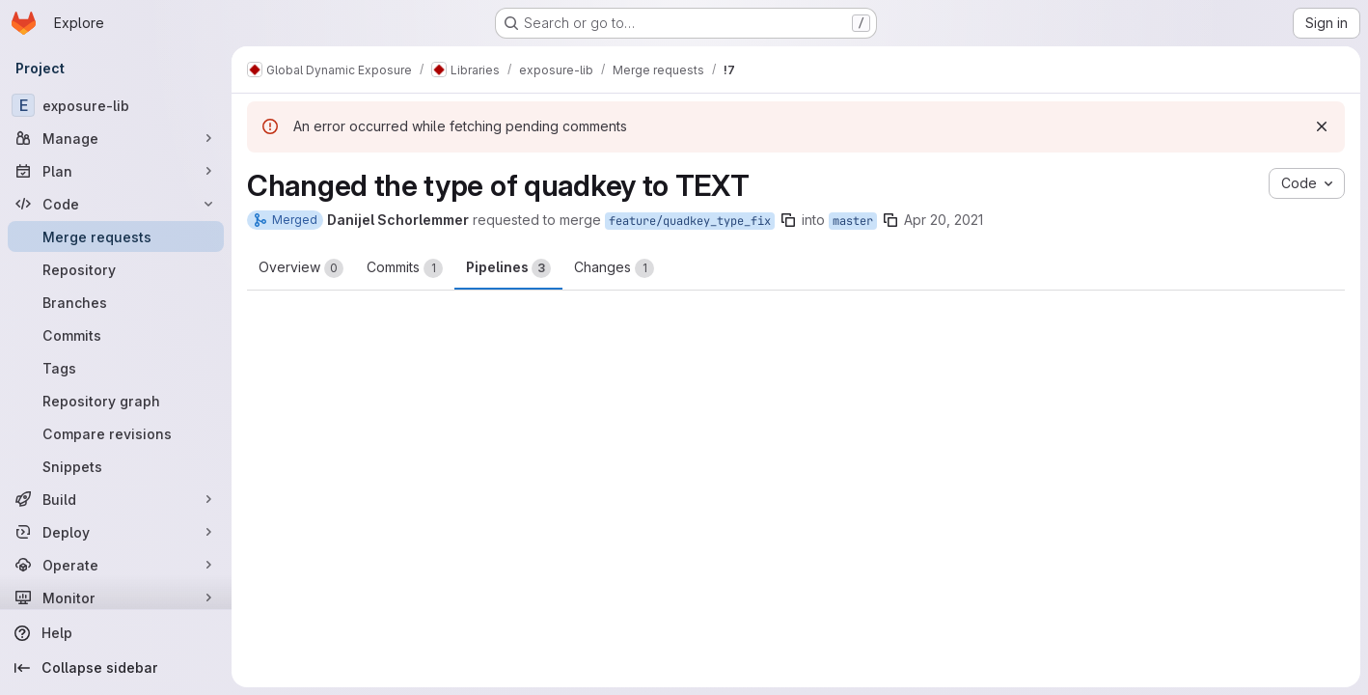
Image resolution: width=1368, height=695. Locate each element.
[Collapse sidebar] (116, 668)
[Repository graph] (116, 400)
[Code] (116, 203)
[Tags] (116, 367)
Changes (614, 268)
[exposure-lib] (116, 105)
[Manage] (116, 138)
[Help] (116, 633)
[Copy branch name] (788, 220)
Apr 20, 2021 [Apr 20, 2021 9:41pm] (943, 219)
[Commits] (116, 335)
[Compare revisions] (116, 433)
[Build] (116, 499)
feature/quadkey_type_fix (690, 221)
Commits (405, 268)
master (853, 221)
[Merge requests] (116, 236)
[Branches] (116, 302)
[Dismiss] (1321, 126)
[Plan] (116, 170)
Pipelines (508, 268)
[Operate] (116, 564)
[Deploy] (116, 531)
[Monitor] (116, 597)
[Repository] (116, 269)
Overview (301, 268)
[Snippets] (116, 466)
